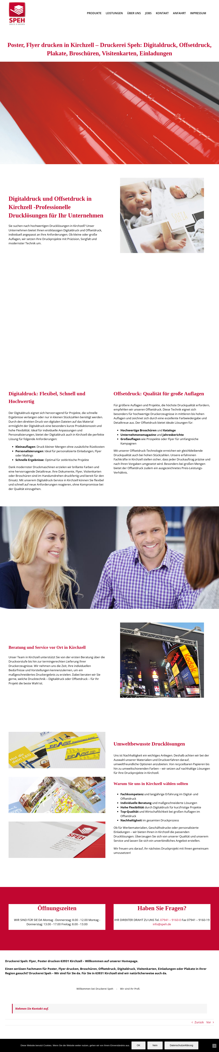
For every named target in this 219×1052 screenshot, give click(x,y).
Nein (155, 1045)
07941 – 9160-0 (170, 920)
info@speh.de (162, 924)
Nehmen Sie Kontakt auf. (32, 1008)
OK (138, 1045)
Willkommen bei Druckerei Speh (94, 988)
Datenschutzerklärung (181, 1045)
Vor (208, 1022)
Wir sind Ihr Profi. (130, 988)
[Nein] (214, 1046)
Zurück (199, 1022)
